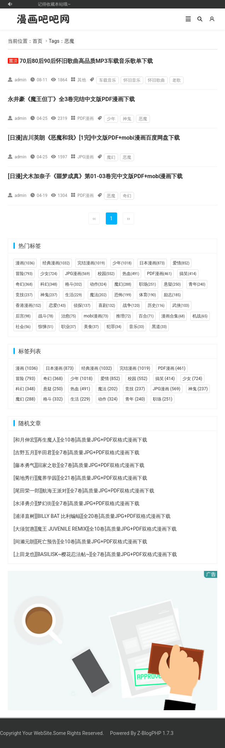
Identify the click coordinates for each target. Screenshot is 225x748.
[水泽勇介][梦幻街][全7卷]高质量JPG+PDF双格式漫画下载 (76, 503)
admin (20, 79)
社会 (23, 326)
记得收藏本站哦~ (56, 4)
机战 (199, 316)
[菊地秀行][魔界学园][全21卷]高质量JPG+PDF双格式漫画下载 (80, 478)
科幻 (48, 284)
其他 (81, 79)
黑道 (159, 326)
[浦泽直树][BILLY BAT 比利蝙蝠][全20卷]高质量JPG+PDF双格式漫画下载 (92, 516)
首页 (37, 41)
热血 (130, 273)
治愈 (68, 316)
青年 (197, 284)
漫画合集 (173, 316)
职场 (147, 284)
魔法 (98, 294)
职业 (68, 326)
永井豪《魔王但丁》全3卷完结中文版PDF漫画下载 (71, 99)
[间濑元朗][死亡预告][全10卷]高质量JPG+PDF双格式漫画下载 (80, 541)
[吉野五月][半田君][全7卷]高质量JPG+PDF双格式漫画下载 (76, 452)
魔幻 (111, 157)
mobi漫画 (96, 316)
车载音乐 (107, 80)
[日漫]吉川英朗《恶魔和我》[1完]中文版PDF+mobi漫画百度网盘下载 (93, 137)
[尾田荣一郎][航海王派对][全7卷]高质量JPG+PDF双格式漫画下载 (83, 490)
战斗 (45, 316)
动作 (98, 284)
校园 (106, 273)
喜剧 (106, 305)
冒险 (24, 273)
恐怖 (122, 294)
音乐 (136, 326)
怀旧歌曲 (156, 80)
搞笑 (187, 273)
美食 (91, 326)
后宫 (23, 316)
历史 (156, 305)
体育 (147, 294)
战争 (131, 305)
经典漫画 (56, 263)
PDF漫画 (85, 118)
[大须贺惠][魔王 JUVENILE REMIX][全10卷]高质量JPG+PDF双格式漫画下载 (95, 529)
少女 (48, 273)
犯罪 (113, 326)
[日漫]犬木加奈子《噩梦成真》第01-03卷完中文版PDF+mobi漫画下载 (95, 176)
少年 (111, 118)
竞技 (24, 294)
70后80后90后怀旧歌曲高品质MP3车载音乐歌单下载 (86, 61)
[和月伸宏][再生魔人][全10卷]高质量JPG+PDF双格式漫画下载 (80, 440)
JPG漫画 (85, 156)
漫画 (25, 263)
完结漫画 (91, 263)
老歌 (176, 80)
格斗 (73, 284)
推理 (123, 316)
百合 (146, 316)
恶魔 (143, 118)
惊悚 (45, 326)
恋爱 (57, 305)
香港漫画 (28, 305)
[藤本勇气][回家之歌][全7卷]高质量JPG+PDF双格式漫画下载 (78, 465)
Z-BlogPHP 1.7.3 (155, 733)
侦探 (82, 305)
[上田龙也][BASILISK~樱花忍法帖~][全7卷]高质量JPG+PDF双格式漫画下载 (95, 554)
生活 (73, 294)
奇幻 (127, 195)
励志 (172, 294)
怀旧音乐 (131, 80)
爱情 (181, 263)
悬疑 (172, 284)
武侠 (180, 305)
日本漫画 (152, 263)
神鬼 (127, 118)
